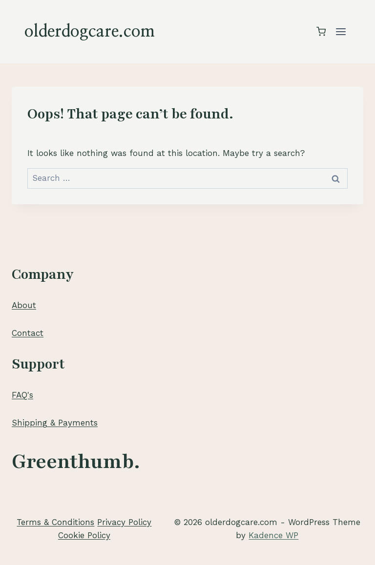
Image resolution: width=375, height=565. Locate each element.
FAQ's (22, 395)
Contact (27, 333)
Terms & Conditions (55, 522)
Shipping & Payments (55, 423)
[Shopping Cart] (321, 31)
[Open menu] (341, 31)
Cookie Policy (84, 535)
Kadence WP (273, 535)
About (24, 305)
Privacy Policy (124, 522)
